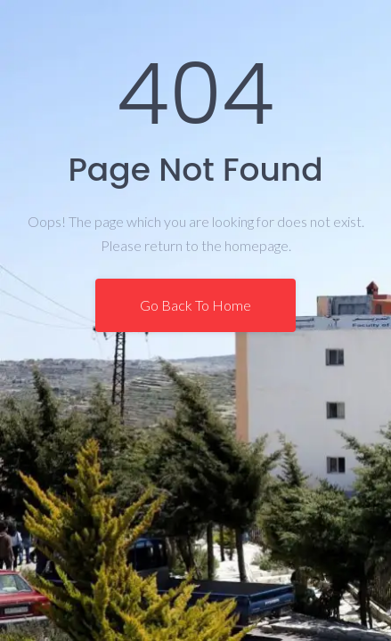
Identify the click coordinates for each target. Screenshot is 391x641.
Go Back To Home (195, 304)
